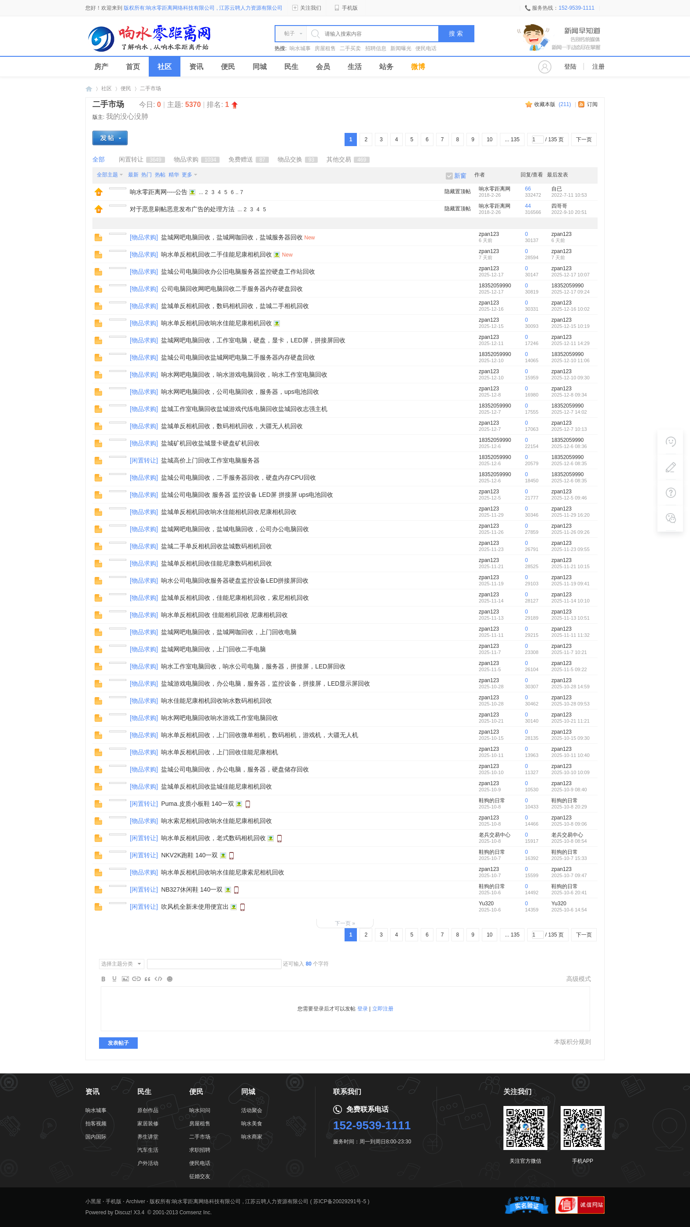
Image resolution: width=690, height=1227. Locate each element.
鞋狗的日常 (492, 800)
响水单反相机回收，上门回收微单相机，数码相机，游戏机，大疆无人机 (259, 734)
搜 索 (456, 33)
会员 (323, 66)
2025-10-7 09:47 (569, 875)
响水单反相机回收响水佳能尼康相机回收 (216, 323)
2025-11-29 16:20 (570, 515)
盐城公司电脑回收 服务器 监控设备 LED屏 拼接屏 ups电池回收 (247, 494)
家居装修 (147, 1123)
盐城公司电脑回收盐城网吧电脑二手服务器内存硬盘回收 (238, 357)
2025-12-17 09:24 (570, 291)
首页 (133, 66)
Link (136, 978)
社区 (165, 66)
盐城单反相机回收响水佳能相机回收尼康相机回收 (229, 511)
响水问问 (199, 1110)
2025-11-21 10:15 (570, 566)
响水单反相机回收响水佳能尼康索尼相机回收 (222, 872)
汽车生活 (147, 1150)
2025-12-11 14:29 (570, 343)
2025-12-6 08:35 (569, 463)
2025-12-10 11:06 (570, 360)
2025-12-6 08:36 (569, 446)
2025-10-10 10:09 (570, 772)
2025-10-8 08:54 (569, 841)
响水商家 (251, 1137)
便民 (228, 66)
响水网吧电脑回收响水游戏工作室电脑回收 (219, 717)
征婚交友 (199, 1176)
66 (528, 189)
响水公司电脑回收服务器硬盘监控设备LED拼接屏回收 (234, 580)
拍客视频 (95, 1123)
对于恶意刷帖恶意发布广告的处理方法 (182, 209)
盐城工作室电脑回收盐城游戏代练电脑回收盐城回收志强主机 (244, 408)
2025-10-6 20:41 (569, 892)
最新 (133, 175)
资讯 (196, 66)
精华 (174, 175)
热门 (146, 175)
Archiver (135, 1201)
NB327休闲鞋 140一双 (192, 889)
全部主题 (107, 175)
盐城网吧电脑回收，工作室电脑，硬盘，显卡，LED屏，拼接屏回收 (253, 340)
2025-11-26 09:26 (570, 532)
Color (114, 978)
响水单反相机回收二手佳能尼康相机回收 (216, 254)
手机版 (346, 8)
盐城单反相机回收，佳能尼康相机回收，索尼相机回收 (235, 597)
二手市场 (150, 88)
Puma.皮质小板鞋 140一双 (197, 803)
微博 (418, 66)
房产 (101, 66)
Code (158, 978)
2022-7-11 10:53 (569, 195)
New (309, 238)
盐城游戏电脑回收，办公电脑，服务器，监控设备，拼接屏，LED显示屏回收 (265, 683)
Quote (147, 978)
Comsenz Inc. (196, 1212)
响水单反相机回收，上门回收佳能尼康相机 (219, 752)
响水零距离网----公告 (158, 191)
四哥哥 (559, 206)
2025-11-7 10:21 (569, 652)
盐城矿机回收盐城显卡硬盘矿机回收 (210, 443)
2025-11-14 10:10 (570, 600)
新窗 (460, 175)
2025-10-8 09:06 (569, 824)
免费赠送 (248, 159)
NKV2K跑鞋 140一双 (189, 855)
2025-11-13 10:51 (570, 618)
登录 (362, 1009)
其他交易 (348, 159)
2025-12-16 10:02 (570, 309)
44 (528, 206)
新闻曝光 (400, 48)
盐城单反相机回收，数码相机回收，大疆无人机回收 (232, 426)
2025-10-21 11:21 (570, 721)
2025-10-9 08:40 (569, 789)
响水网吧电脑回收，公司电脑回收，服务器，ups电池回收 (240, 391)
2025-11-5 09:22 (569, 669)
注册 (598, 66)
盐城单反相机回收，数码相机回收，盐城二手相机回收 (235, 305)
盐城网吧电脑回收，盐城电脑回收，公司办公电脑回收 (235, 529)
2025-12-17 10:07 (570, 274)
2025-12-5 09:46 (569, 497)
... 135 (512, 139)
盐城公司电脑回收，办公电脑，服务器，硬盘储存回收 (235, 769)
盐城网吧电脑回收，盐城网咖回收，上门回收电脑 (229, 632)
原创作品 (147, 1110)
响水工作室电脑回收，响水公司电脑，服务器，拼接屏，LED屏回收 (253, 666)
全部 (98, 159)
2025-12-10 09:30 (570, 377)
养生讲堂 (147, 1137)
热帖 (160, 175)
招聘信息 (375, 48)
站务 (386, 66)
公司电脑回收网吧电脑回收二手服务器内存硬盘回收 (232, 288)
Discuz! (123, 1212)
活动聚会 (251, 1110)
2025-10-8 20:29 (569, 806)
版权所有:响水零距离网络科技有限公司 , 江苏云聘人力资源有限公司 (229, 1201)
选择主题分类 (117, 964)
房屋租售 (325, 48)
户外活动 (147, 1163)
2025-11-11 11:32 (570, 635)
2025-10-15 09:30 (570, 738)
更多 (187, 175)
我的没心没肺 (127, 116)
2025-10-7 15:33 (569, 858)
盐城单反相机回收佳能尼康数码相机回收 (216, 563)
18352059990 (495, 286)
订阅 (592, 104)
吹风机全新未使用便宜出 (195, 906)
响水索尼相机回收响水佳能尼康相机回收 (216, 820)
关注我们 (306, 8)
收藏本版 (552, 104)
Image (125, 978)
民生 (291, 66)
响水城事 (300, 48)
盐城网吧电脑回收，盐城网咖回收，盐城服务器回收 (232, 237)
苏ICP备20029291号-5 (339, 1201)
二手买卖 (350, 48)
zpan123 (489, 234)
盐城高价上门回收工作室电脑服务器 (210, 460)
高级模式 (578, 978)
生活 (355, 66)
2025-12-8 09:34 (569, 394)
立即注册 (382, 1009)
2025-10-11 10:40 (570, 755)
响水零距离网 (88, 88)
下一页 (584, 139)
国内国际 (95, 1137)
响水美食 (251, 1123)
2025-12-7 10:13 (569, 429)
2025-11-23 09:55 (570, 549)
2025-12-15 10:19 (570, 326)
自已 (556, 189)
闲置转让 (142, 159)
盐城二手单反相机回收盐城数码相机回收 (216, 546)
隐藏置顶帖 (457, 191)
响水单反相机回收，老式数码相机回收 (213, 837)
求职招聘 (199, 1150)
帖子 (289, 33)
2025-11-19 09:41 (570, 583)
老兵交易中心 (494, 835)
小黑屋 (93, 1201)
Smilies (169, 978)
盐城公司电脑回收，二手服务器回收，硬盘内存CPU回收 (238, 477)
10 (489, 139)
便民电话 (426, 48)
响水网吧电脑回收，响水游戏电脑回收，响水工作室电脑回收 (244, 374)
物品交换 (298, 159)
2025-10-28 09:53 (570, 703)
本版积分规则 (572, 1041)
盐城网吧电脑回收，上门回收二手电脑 (213, 649)
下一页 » (345, 923)
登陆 (570, 66)
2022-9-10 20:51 (569, 212)
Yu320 (486, 903)
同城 (260, 66)
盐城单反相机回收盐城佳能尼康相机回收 (216, 786)
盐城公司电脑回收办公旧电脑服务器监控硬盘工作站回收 (238, 271)
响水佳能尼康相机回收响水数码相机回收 (216, 700)
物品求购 (197, 159)
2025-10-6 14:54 (569, 909)
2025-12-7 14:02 (569, 412)
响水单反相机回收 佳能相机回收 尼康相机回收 (224, 614)
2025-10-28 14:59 (570, 686)
